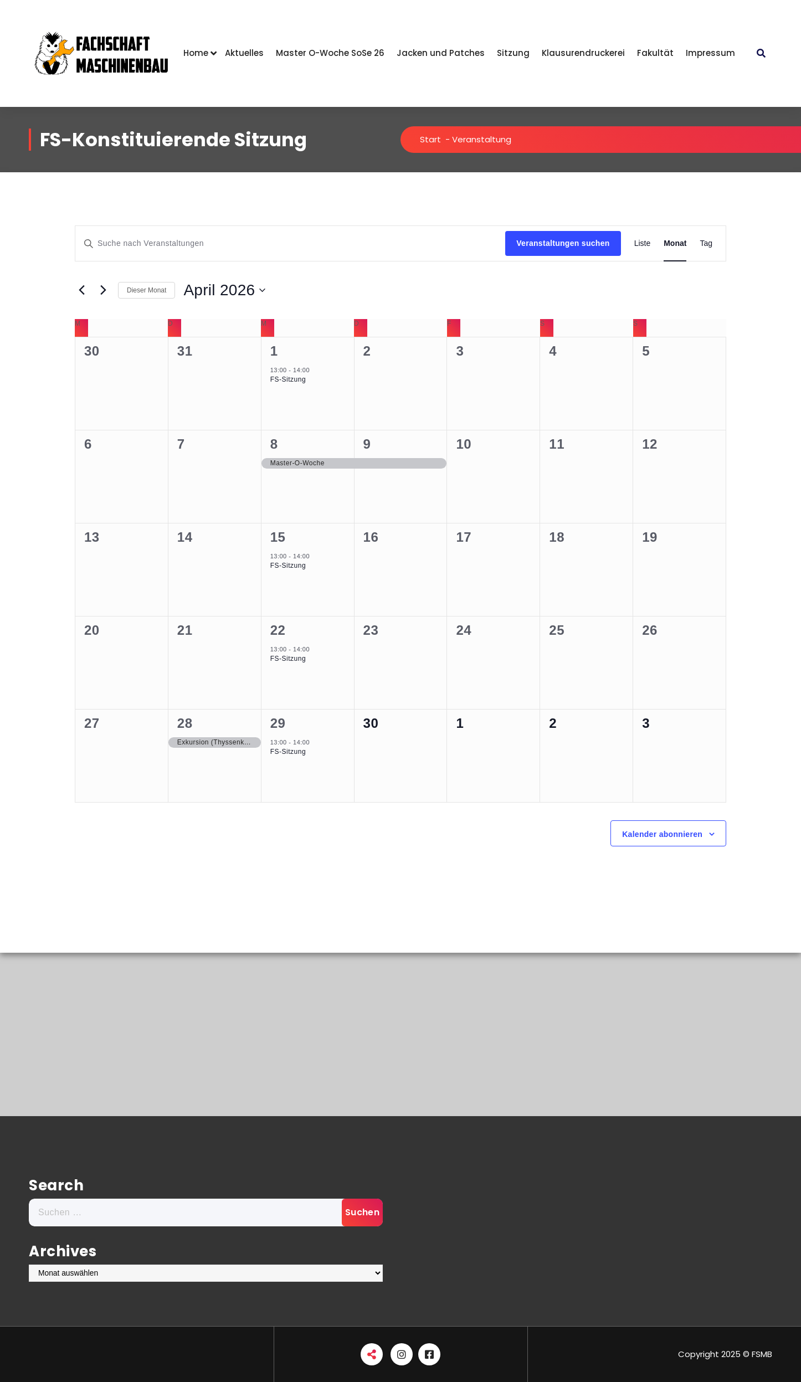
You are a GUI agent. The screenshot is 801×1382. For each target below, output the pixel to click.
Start (430, 139)
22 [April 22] (278, 630)
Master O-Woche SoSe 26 (330, 53)
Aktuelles (244, 53)
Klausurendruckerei (583, 53)
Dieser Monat (146, 290)
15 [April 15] (278, 537)
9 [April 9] (367, 443)
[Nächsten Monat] (103, 290)
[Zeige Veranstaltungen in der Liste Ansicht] (642, 243)
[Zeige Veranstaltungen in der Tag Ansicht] (706, 243)
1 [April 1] (274, 350)
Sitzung (513, 53)
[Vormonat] (81, 290)
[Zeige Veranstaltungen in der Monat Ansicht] (675, 243)
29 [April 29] (278, 723)
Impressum (710, 53)
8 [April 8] (274, 443)
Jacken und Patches (441, 53)
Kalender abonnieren (662, 834)
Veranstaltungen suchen (562, 243)
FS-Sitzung (288, 379)
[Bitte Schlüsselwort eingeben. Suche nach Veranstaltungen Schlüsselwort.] (290, 244)
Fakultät (655, 53)
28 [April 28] (185, 723)
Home (195, 53)
